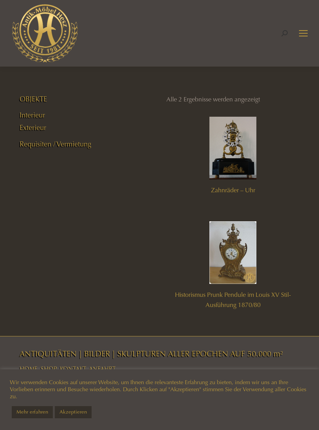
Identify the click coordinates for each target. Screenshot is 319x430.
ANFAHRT (102, 368)
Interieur (32, 115)
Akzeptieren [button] (73, 412)
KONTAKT (73, 368)
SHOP (49, 368)
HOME (29, 368)
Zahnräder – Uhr (233, 190)
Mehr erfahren (32, 412)
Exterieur (33, 127)
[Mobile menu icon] (303, 33)
